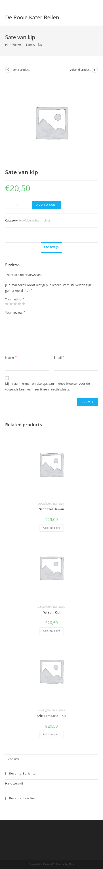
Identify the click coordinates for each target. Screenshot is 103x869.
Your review (15, 312)
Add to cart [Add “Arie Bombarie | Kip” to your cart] (51, 734)
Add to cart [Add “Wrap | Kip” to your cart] (51, 631)
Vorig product (21, 70)
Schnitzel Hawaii (51, 509)
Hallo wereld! (14, 783)
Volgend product (80, 70)
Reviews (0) (51, 247)
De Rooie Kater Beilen (32, 17)
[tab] (51, 248)
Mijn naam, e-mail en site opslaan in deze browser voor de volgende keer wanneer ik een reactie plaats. (47, 386)
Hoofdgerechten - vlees (34, 220)
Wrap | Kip (51, 612)
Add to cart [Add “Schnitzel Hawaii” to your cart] (51, 528)
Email (59, 357)
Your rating (14, 299)
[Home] (6, 44)
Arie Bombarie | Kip (51, 716)
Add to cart (46, 205)
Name (11, 357)
